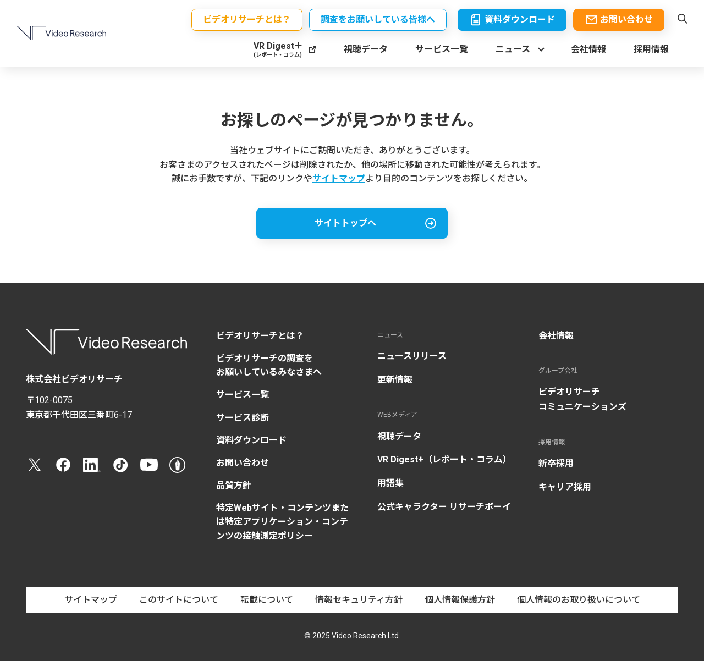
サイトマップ (338, 178)
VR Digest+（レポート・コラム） (444, 459)
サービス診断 (242, 417)
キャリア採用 (564, 487)
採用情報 (651, 49)
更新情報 (395, 379)
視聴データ (366, 49)
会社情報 (588, 49)
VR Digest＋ (278, 50)
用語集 (390, 483)
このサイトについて (178, 599)
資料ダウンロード (251, 440)
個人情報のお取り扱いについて (578, 599)
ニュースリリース (412, 356)
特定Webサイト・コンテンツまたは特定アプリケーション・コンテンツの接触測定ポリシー (282, 522)
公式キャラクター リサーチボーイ (444, 507)
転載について (266, 599)
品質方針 (233, 485)
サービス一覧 (441, 49)
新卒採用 (556, 463)
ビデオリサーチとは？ (260, 335)
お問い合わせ (242, 463)
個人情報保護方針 (460, 599)
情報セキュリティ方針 (359, 599)
